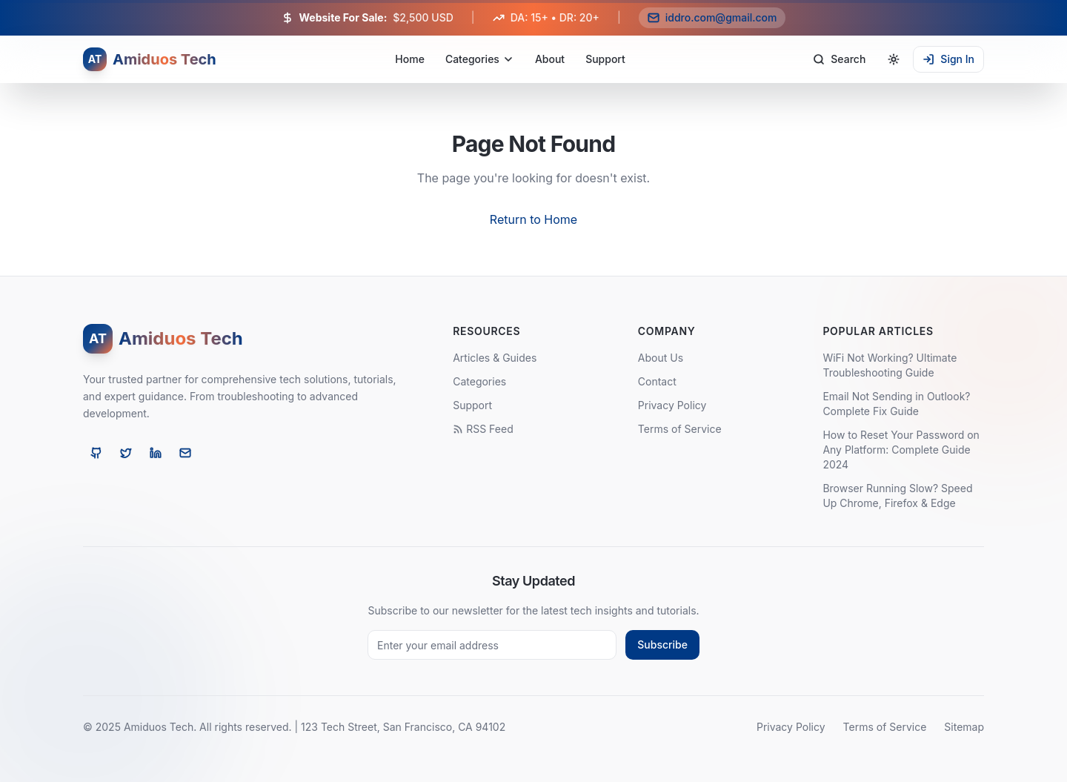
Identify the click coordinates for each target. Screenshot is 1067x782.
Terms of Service (680, 429)
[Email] (185, 453)
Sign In (948, 59)
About (550, 59)
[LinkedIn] (155, 453)
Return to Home (533, 219)
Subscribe (662, 644)
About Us (660, 357)
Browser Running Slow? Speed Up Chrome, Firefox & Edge (897, 495)
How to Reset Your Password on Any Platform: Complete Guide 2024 (900, 449)
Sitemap (964, 726)
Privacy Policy (672, 405)
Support (605, 59)
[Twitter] (126, 453)
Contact (657, 381)
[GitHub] (96, 453)
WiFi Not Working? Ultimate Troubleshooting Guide (889, 365)
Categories (479, 59)
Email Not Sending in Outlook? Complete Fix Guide (896, 403)
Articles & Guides (494, 357)
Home (410, 59)
